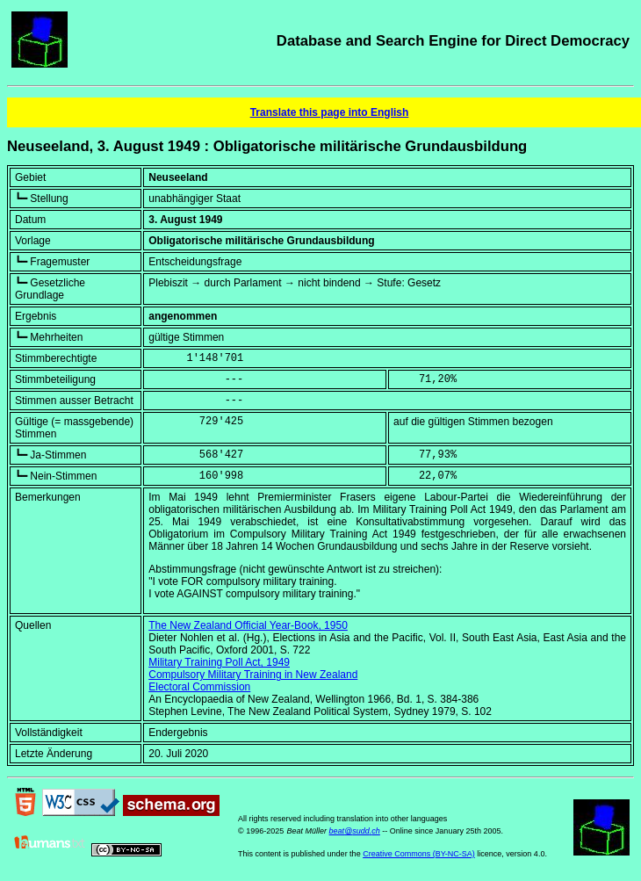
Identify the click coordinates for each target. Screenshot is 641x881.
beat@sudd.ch (354, 831)
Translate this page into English (329, 112)
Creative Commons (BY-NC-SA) (419, 853)
